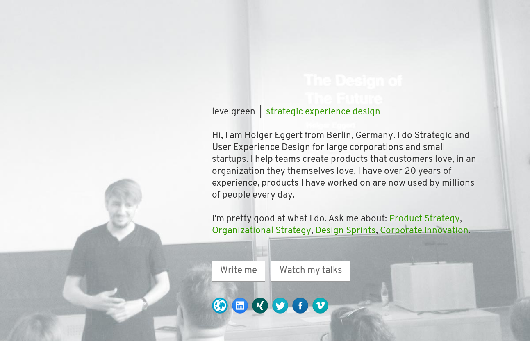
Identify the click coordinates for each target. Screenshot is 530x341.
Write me (238, 270)
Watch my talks (311, 270)
